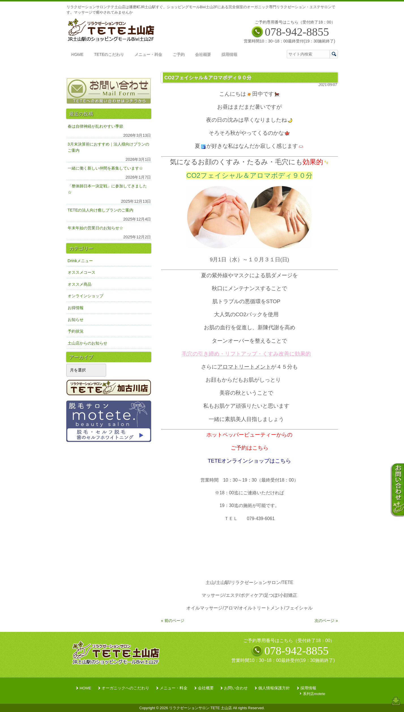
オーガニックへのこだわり (125, 688)
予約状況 (76, 331)
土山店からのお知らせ (87, 343)
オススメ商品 (79, 284)
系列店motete (314, 694)
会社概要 (206, 688)
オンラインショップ (85, 296)
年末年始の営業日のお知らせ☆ (95, 228)
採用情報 (308, 688)
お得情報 (76, 307)
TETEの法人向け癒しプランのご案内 (101, 210)
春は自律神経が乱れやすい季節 (95, 126)
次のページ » (326, 620)
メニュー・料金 (173, 688)
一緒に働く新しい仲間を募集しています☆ (105, 168)
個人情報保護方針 (274, 688)
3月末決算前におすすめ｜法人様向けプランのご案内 (108, 147)
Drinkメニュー (80, 260)
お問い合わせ (236, 688)
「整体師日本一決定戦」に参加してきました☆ (107, 189)
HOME (85, 688)
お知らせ (76, 319)
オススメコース (81, 272)
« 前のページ (172, 620)
